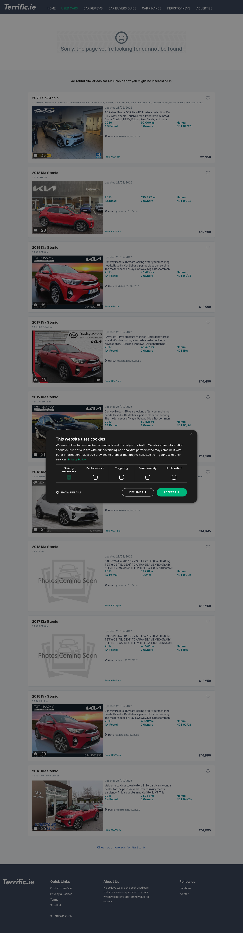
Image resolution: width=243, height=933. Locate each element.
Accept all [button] (172, 492)
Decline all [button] (137, 492)
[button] (68, 492)
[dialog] (121, 466)
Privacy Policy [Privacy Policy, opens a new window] (77, 459)
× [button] (191, 434)
